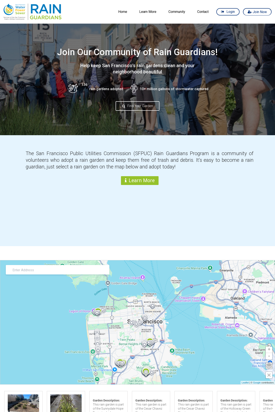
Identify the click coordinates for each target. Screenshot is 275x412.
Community (176, 12)
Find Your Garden (140, 106)
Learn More (147, 12)
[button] (269, 375)
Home (122, 12)
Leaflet (245, 382)
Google (257, 382)
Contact (203, 12)
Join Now (260, 12)
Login (230, 12)
